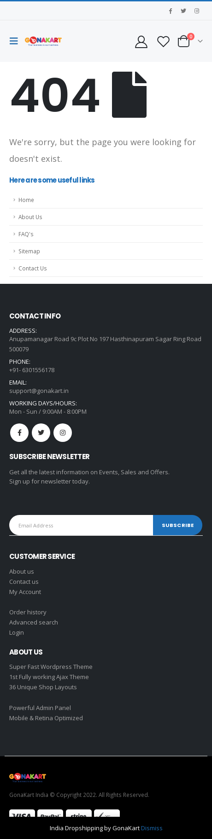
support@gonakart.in (39, 390)
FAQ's (26, 234)
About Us (30, 216)
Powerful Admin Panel (40, 708)
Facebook (19, 432)
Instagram (62, 432)
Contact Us (32, 268)
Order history (28, 612)
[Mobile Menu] (16, 41)
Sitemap (29, 251)
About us (21, 571)
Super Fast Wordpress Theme (51, 666)
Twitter (41, 432)
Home (26, 199)
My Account (25, 592)
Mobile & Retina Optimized (46, 718)
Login (16, 632)
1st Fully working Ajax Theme (49, 677)
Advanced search (33, 622)
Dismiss (152, 828)
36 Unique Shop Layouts (43, 687)
